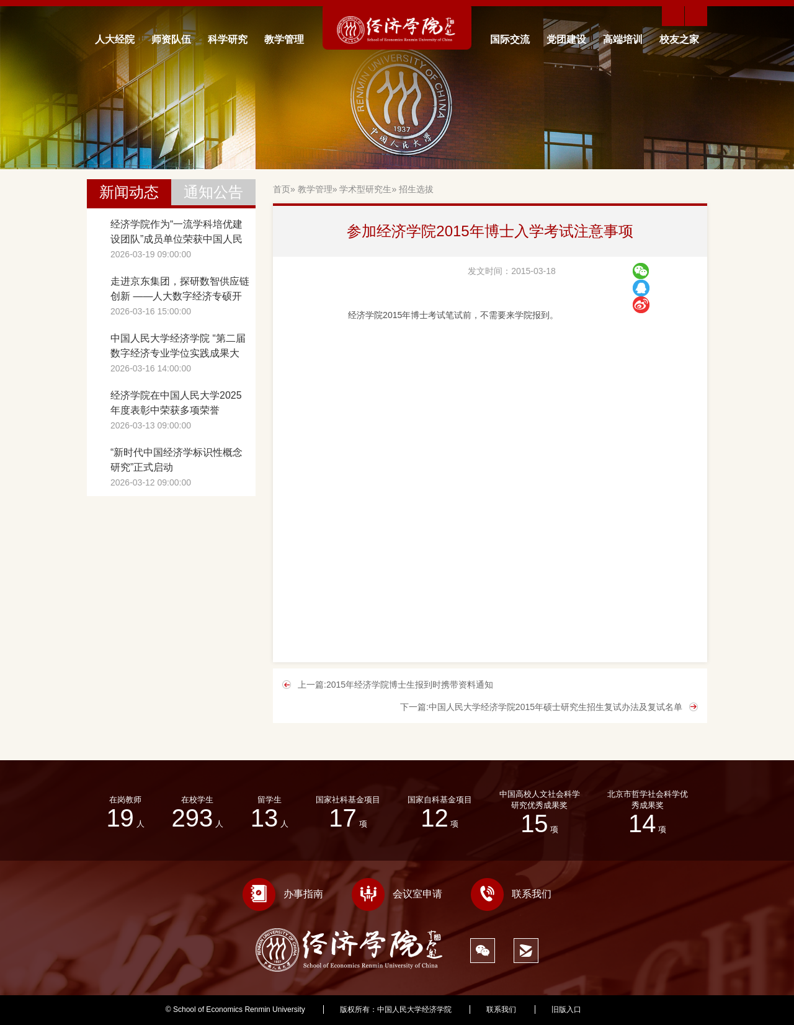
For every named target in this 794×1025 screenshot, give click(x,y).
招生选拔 (416, 189)
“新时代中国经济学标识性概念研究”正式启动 (176, 460)
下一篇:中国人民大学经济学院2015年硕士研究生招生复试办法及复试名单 (541, 707)
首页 (281, 189)
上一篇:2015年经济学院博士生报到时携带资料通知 (395, 685)
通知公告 (213, 192)
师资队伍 (171, 39)
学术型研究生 (365, 189)
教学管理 (284, 39)
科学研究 (228, 39)
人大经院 (115, 39)
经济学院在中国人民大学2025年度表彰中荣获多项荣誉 (176, 402)
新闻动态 (129, 192)
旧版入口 (566, 1009)
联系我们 (511, 894)
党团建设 (566, 39)
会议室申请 (397, 894)
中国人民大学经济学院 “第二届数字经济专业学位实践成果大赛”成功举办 (178, 347)
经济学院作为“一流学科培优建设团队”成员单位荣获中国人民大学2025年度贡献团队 (176, 233)
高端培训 (623, 39)
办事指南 (283, 894)
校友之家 (679, 39)
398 (622, 1009)
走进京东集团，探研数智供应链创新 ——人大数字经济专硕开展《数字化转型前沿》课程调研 (179, 290)
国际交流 (510, 39)
